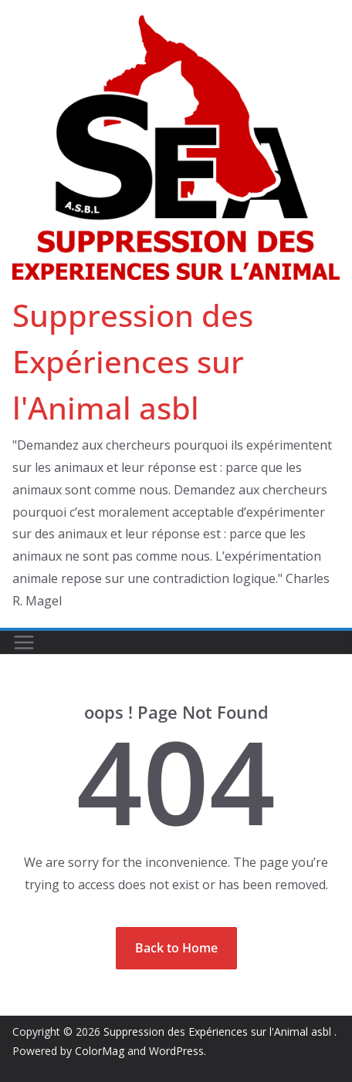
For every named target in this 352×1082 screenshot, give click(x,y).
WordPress (176, 1050)
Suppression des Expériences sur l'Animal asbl (132, 361)
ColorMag (99, 1050)
